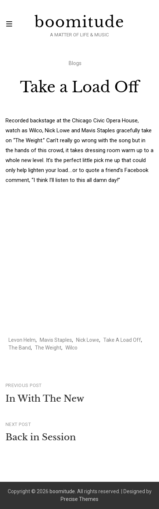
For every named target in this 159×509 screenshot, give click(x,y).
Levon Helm (22, 340)
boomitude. (63, 491)
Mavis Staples (56, 340)
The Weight (48, 348)
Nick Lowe (87, 340)
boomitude (79, 22)
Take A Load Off (122, 340)
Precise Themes (79, 499)
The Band (19, 348)
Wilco (71, 348)
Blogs (75, 63)
